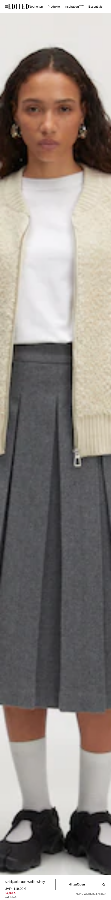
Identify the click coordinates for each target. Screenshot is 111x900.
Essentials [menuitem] (95, 6)
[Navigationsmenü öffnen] (7, 6)
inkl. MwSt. (11, 897)
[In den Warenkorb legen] (77, 884)
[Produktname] (30, 882)
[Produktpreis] (30, 893)
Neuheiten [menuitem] (36, 6)
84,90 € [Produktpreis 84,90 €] (10, 892)
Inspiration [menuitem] (74, 6)
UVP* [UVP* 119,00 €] (15, 888)
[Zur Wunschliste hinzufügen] (104, 884)
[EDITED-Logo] (19, 6)
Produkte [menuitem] (54, 6)
